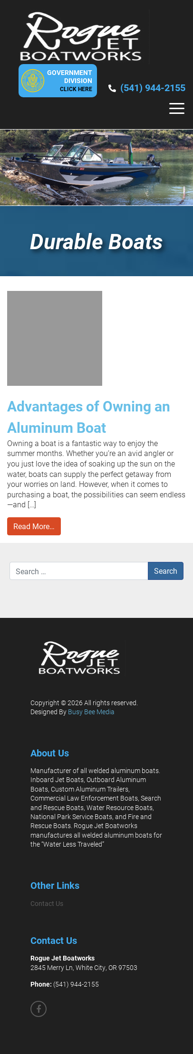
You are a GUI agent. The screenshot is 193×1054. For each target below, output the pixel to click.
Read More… (34, 526)
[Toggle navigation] (177, 108)
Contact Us (46, 903)
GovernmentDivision (69, 80)
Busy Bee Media (91, 711)
